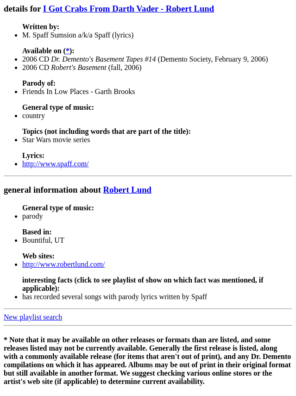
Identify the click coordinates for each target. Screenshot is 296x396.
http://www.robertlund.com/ (63, 264)
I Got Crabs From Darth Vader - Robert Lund (128, 8)
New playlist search (33, 317)
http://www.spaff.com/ (55, 164)
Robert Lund (127, 190)
